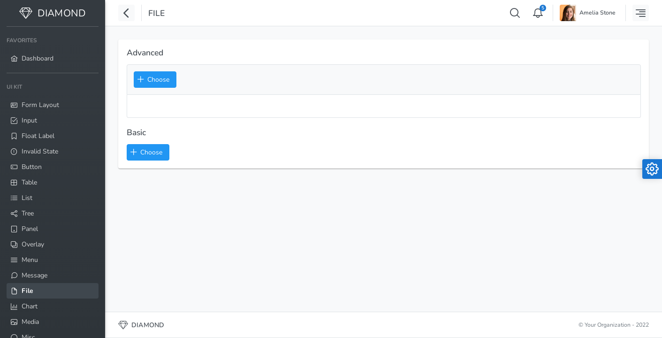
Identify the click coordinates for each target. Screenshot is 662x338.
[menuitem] (53, 49)
